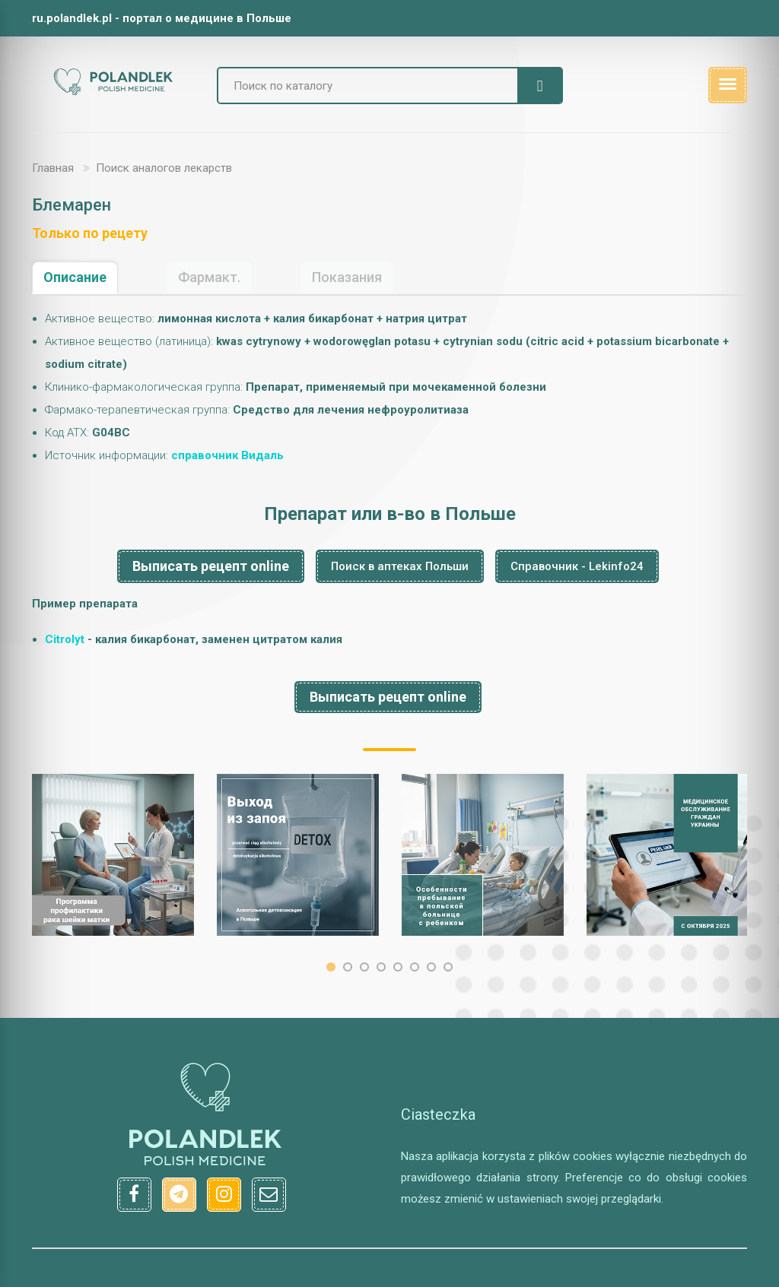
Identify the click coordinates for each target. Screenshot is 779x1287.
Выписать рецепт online (210, 566)
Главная (53, 168)
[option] (113, 855)
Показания (347, 277)
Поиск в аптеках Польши (400, 566)
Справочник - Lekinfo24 (577, 566)
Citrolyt (64, 639)
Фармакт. (209, 277)
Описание (75, 277)
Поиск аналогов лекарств (164, 168)
